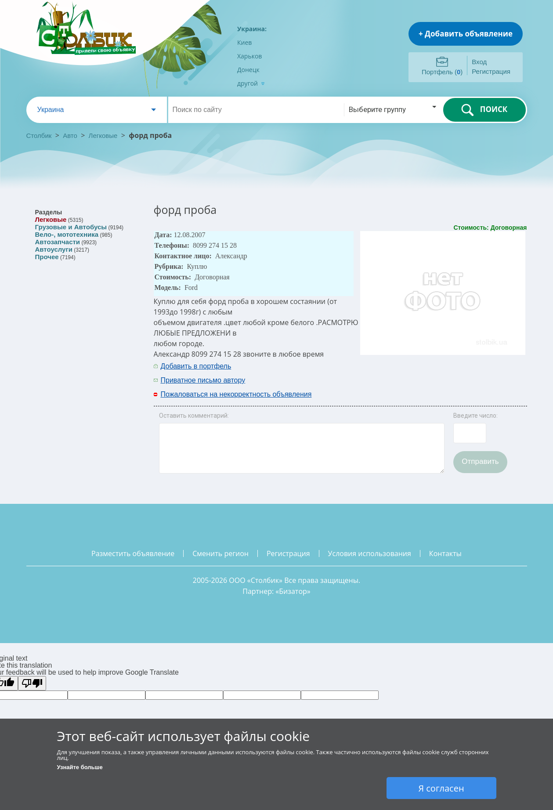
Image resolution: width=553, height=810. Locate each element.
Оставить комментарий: (194, 415)
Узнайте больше (80, 767)
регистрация (288, 553)
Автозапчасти (57, 242)
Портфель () (442, 72)
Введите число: (475, 415)
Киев (244, 42)
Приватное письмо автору (203, 380)
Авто (70, 135)
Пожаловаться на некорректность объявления (236, 394)
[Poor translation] (32, 683)
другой (251, 83)
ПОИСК (484, 110)
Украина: (252, 29)
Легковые (103, 135)
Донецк (248, 69)
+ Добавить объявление (466, 34)
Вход (479, 61)
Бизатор (293, 591)
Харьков (249, 56)
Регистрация (491, 71)
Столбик (39, 135)
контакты (445, 553)
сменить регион (220, 553)
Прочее (47, 256)
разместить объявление (132, 553)
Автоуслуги (53, 249)
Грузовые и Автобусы (71, 227)
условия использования (369, 553)
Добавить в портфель (196, 366)
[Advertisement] (411, 372)
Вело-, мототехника (67, 234)
